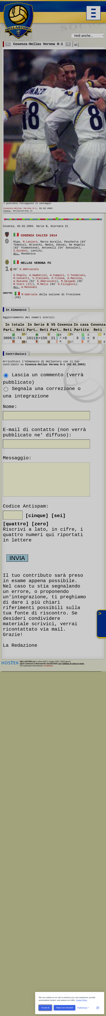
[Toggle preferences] (83, 1008)
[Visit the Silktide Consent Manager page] (97, 1008)
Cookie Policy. (81, 1000)
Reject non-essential (64, 1008)
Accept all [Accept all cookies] (45, 1008)
